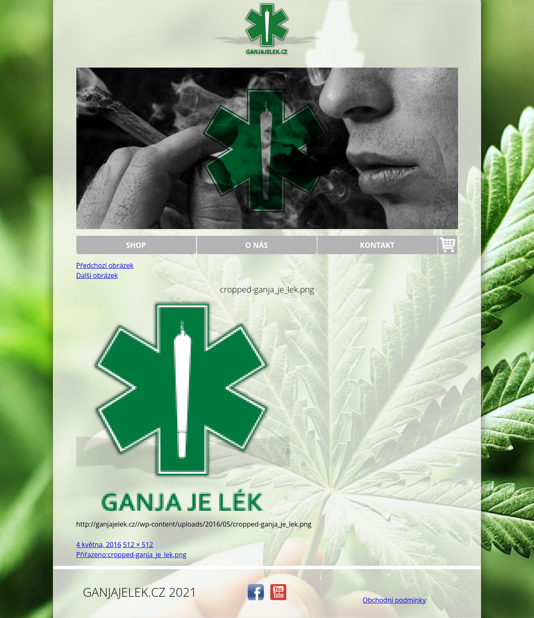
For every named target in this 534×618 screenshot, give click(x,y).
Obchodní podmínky (394, 600)
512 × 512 (138, 544)
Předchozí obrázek (105, 265)
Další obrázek (97, 275)
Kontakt (377, 245)
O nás (256, 245)
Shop (136, 245)
